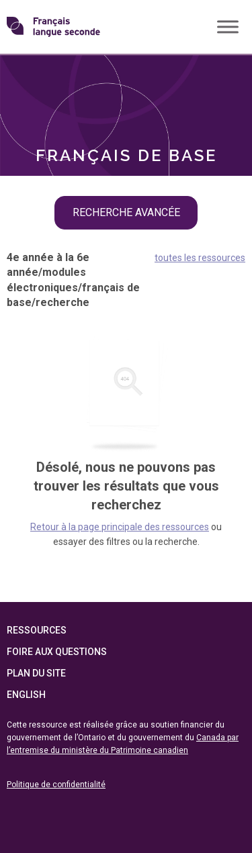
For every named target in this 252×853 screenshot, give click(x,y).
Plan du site (36, 673)
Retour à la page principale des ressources (119, 526)
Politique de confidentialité (56, 784)
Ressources (37, 630)
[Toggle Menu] (228, 26)
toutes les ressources (200, 257)
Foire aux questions (57, 651)
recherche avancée (126, 212)
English (26, 694)
